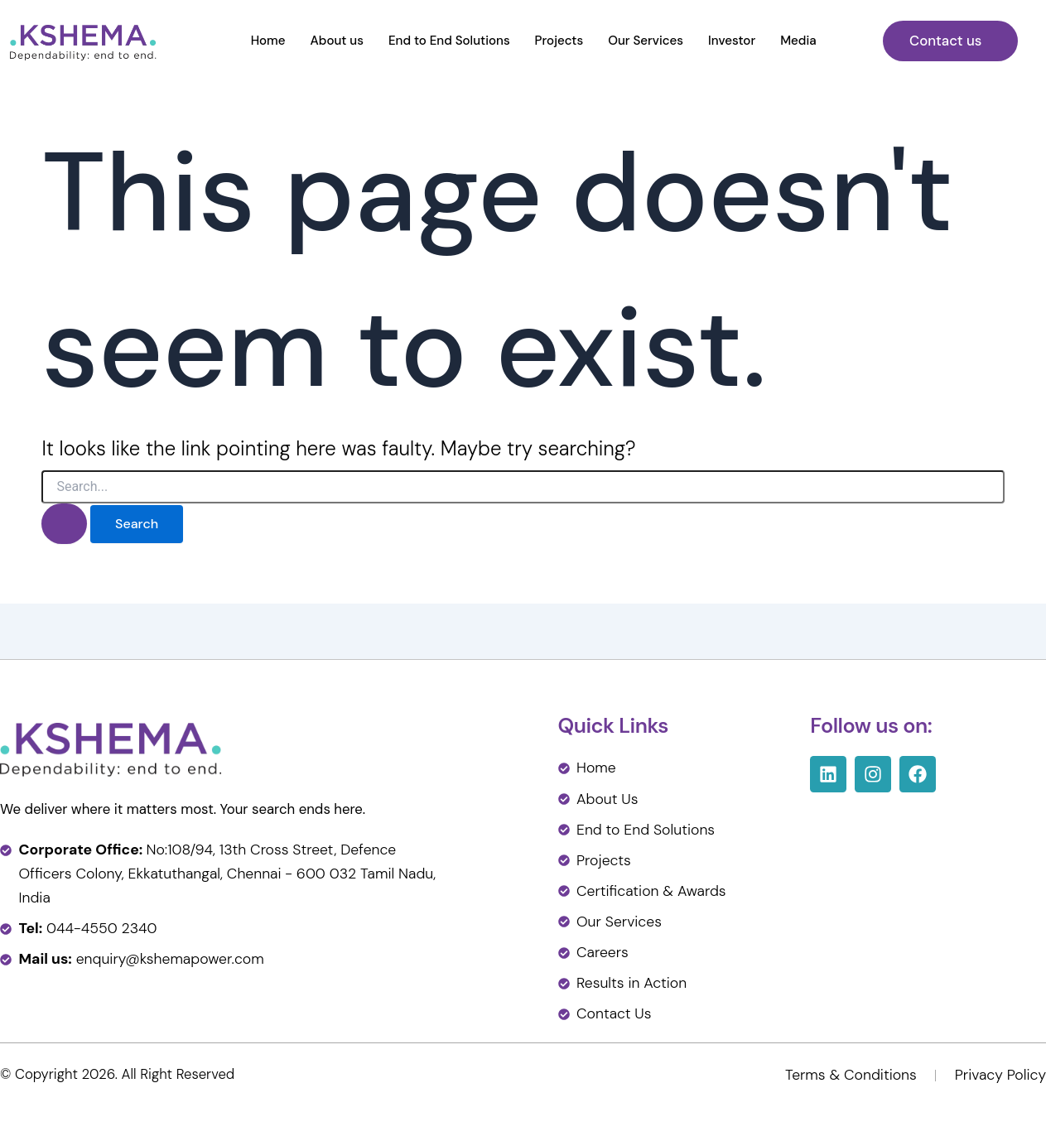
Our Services (645, 40)
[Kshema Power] (84, 40)
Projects (559, 40)
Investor (731, 40)
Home (268, 40)
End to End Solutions (449, 40)
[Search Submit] (64, 524)
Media (798, 40)
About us (337, 40)
